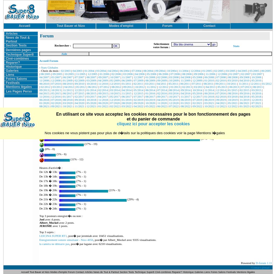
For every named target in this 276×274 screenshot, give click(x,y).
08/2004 (148, 70)
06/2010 (44, 83)
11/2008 (44, 80)
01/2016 (150, 93)
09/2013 (44, 90)
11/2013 (68, 90)
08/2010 (68, 83)
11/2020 (162, 103)
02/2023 (256, 106)
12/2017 (197, 96)
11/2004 (183, 70)
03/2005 (231, 70)
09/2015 (103, 93)
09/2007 (103, 77)
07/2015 (79, 93)
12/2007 (138, 77)
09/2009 (162, 80)
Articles (12, 33)
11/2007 (127, 77)
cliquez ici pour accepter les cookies (153, 124)
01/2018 (209, 96)
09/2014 (186, 90)
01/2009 (68, 80)
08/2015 (91, 93)
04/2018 (244, 96)
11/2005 (81, 74)
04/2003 (77, 70)
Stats (236, 46)
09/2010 (79, 83)
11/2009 (186, 80)
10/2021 (68, 106)
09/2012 (128, 86)
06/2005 (266, 70)
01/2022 (103, 106)
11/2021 (79, 106)
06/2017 (127, 96)
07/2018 (56, 99)
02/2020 (56, 103)
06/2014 (150, 90)
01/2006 (104, 74)
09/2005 (57, 74)
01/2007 (234, 74)
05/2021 (233, 103)
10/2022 (209, 106)
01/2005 (207, 70)
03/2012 (57, 86)
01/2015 (232, 90)
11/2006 (210, 74)
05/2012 (81, 86)
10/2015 (115, 93)
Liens (10, 75)
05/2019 (174, 99)
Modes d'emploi (58, 272)
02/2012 (45, 86)
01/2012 (267, 83)
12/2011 (255, 83)
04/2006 (140, 74)
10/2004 (172, 70)
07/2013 (246, 86)
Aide (64, 53)
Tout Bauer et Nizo (40, 272)
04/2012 (69, 86)
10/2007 (115, 77)
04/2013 (210, 86)
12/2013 (79, 90)
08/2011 (208, 83)
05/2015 (56, 93)
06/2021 (245, 103)
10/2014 (197, 90)
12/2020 (174, 103)
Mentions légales (19, 87)
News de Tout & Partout (106, 272)
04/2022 (138, 106)
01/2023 (244, 106)
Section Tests (16, 45)
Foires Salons (16, 79)
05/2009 (115, 80)
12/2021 (91, 106)
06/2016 (209, 93)
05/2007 (56, 77)
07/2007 (79, 77)
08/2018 (68, 99)
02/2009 (79, 80)
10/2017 (174, 96)
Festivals (12, 83)
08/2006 (187, 74)
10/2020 (150, 103)
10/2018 (91, 99)
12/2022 (232, 106)
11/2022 (221, 106)
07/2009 (138, 80)
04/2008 (186, 77)
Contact (80, 272)
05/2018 (256, 96)
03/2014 (115, 90)
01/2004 (89, 70)
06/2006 (163, 74)
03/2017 (91, 96)
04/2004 (113, 70)
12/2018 (115, 99)
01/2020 (44, 103)
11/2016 (44, 96)
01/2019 (127, 99)
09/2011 (220, 83)
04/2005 (242, 70)
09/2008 (245, 77)
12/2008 (56, 80)
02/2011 (138, 83)
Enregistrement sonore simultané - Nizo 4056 (66, 239)
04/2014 (127, 90)
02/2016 (162, 93)
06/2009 (127, 80)
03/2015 (256, 90)
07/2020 (115, 103)
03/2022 (127, 106)
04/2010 (244, 80)
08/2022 (186, 106)
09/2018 (79, 99)
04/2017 (103, 96)
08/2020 (127, 103)
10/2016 (256, 93)
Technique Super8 (19, 54)
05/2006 (151, 74)
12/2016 (56, 96)
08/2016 (233, 93)
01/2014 (91, 90)
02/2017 (79, 96)
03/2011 (150, 83)
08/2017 (150, 96)
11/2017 (186, 96)
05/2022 (150, 106)
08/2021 (44, 106)
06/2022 (162, 106)
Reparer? (13, 63)
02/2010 (221, 80)
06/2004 (125, 70)
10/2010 (91, 83)
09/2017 (162, 96)
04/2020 (79, 103)
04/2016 (186, 93)
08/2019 (209, 99)
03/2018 (232, 96)
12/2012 (163, 86)
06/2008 (209, 77)
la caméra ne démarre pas (54, 243)
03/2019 (150, 99)
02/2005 (219, 70)
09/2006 (198, 74)
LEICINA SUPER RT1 (53, 235)
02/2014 (103, 90)
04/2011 (162, 83)
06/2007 (68, 77)
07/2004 (136, 70)
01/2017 (68, 96)
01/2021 (186, 103)
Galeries (12, 71)
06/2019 (186, 99)
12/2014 (221, 90)
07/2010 (56, 83)
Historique (14, 67)
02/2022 (115, 106)
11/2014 (209, 90)
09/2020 (138, 103)
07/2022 (174, 106)
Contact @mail (260, 267)
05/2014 (138, 90)
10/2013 (56, 90)
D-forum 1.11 (264, 263)
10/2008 (256, 77)
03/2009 (91, 80)
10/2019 (233, 99)
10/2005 (69, 74)
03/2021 (209, 103)
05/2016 (197, 93)
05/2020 (91, 103)
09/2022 (197, 106)
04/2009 (103, 80)
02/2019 (138, 99)
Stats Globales (49, 67)
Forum (72, 272)
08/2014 (174, 90)
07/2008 (221, 77)
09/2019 (221, 99)
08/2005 (45, 74)
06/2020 (103, 103)
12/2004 (195, 70)
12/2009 (197, 80)
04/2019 (162, 99)
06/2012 (93, 86)
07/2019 (197, 99)
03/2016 (174, 93)
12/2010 (115, 83)
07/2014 (162, 90)
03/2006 (128, 74)
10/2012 (140, 86)
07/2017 (138, 96)
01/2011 (127, 83)
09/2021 (56, 106)
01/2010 (209, 80)
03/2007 (258, 74)
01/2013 (175, 86)
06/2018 (44, 99)
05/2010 (256, 80)
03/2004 (101, 70)
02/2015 (244, 90)
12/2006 (222, 74)
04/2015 (44, 93)
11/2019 (245, 99)
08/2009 (150, 80)
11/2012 (152, 86)
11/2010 (103, 83)
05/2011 (173, 83)
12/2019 (256, 99)
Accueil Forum (48, 60)
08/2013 (258, 86)
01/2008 (150, 77)
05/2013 (222, 86)
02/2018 (221, 96)
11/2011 (243, 83)
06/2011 (185, 83)
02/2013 (187, 86)
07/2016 (221, 93)
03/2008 (174, 77)
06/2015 (68, 93)
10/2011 (232, 83)
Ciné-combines (17, 59)
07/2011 (197, 83)
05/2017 (115, 96)
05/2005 (254, 70)
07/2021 (256, 103)
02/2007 (246, 74)
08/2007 (91, 77)
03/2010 (232, 80)
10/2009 (174, 80)
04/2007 (44, 77)
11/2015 (127, 93)
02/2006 (116, 74)
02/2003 (66, 70)
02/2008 (162, 77)
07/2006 (175, 74)
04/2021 (221, 103)
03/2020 (68, 103)
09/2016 (245, 93)
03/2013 (198, 86)
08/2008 (233, 77)
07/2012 (104, 86)
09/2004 (160, 70)
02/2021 (197, 103)
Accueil (25, 272)
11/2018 (103, 99)
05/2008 (197, 77)
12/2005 (93, 74)
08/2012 (116, 86)
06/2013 (234, 86)
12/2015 (138, 93)
